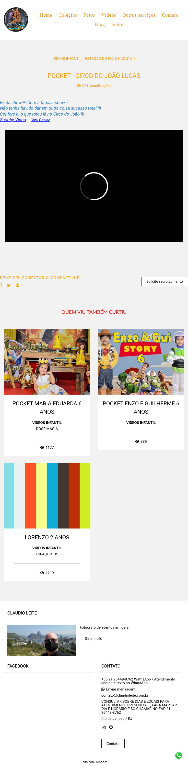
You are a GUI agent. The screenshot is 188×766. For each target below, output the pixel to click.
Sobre (117, 24)
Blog (100, 24)
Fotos (89, 15)
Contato (170, 15)
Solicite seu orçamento (164, 281)
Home (46, 15)
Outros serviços (139, 15)
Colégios (68, 15)
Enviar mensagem (121, 689)
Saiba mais (93, 638)
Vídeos (109, 15)
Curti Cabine (40, 120)
